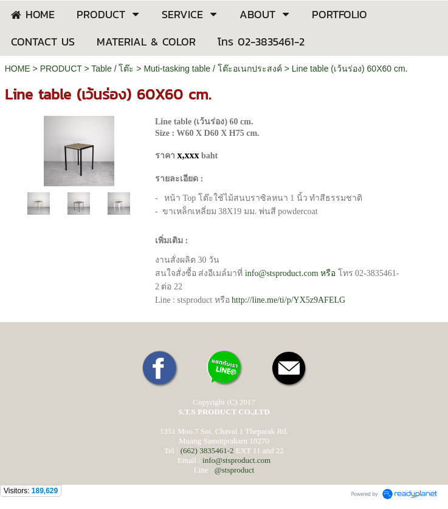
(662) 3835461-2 (207, 450)
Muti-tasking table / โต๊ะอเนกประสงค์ (212, 68)
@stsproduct (234, 469)
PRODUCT (61, 68)
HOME (17, 68)
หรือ (290, 273)
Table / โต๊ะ (112, 68)
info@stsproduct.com (236, 460)
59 (288, 300)
